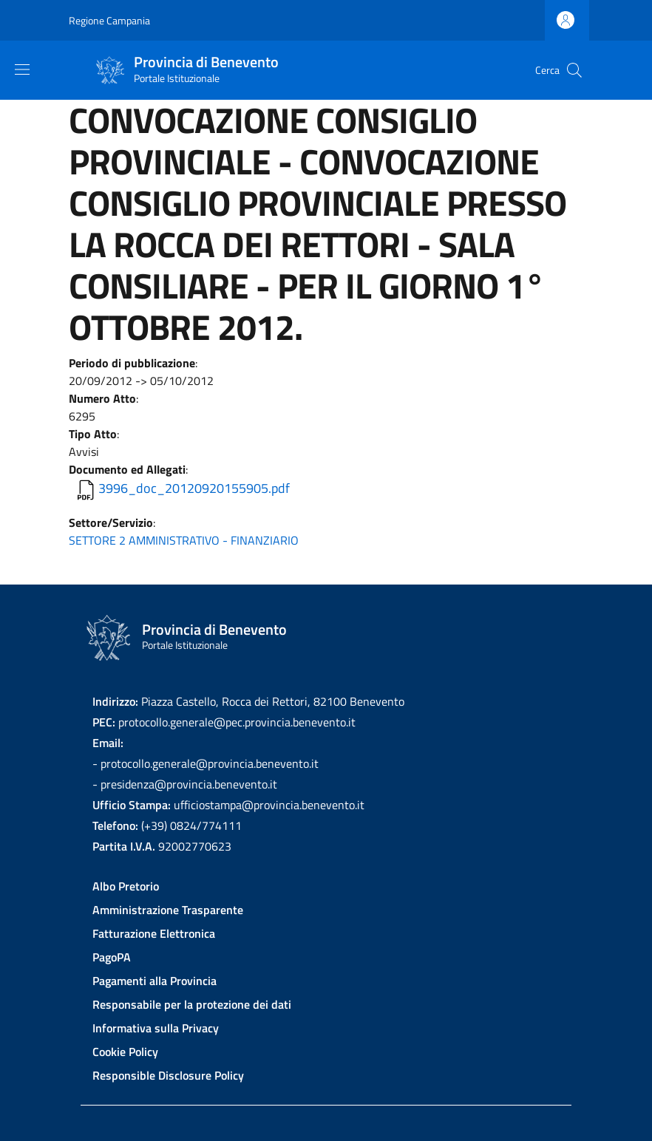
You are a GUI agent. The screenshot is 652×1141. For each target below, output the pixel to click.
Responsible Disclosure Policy (168, 1075)
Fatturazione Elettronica (153, 933)
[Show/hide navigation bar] (22, 69)
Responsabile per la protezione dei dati (191, 1004)
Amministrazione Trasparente (167, 910)
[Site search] (574, 70)
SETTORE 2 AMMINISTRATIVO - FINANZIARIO (184, 540)
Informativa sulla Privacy (155, 1028)
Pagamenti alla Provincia (154, 981)
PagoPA (111, 957)
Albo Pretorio (125, 886)
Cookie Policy (125, 1051)
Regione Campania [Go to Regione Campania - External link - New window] (109, 20)
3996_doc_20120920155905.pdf (194, 488)
